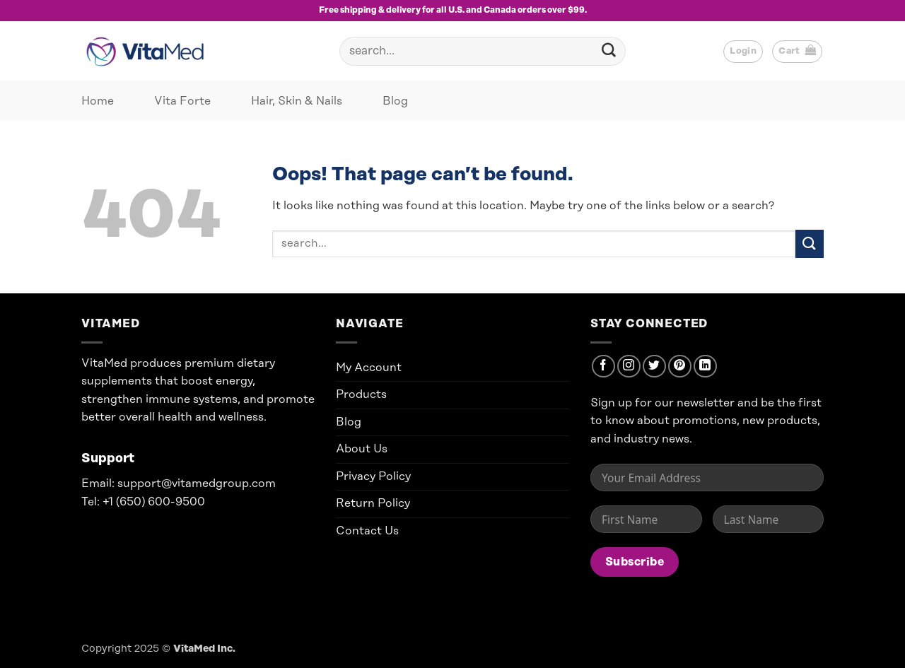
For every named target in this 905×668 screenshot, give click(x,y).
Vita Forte (182, 101)
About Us (361, 449)
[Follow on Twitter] (654, 366)
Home (97, 101)
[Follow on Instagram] (629, 366)
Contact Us (367, 531)
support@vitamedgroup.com (196, 483)
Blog (395, 101)
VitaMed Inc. (204, 649)
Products (361, 394)
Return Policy (373, 503)
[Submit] (609, 51)
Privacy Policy (373, 476)
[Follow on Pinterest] (679, 366)
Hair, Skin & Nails (296, 101)
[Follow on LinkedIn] (705, 366)
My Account (369, 367)
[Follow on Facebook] (603, 366)
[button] (743, 51)
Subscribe (634, 562)
